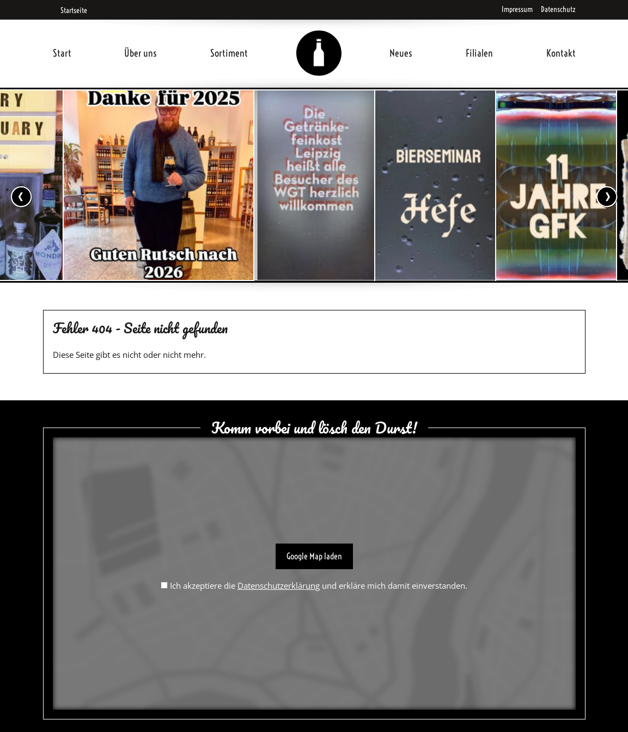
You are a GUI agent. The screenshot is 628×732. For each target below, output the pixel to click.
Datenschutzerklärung (278, 585)
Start (62, 53)
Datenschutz (558, 9)
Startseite (70, 10)
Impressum (517, 9)
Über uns (140, 53)
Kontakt (561, 53)
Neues (400, 53)
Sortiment (229, 53)
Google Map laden (314, 556)
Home (318, 40)
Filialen (479, 53)
